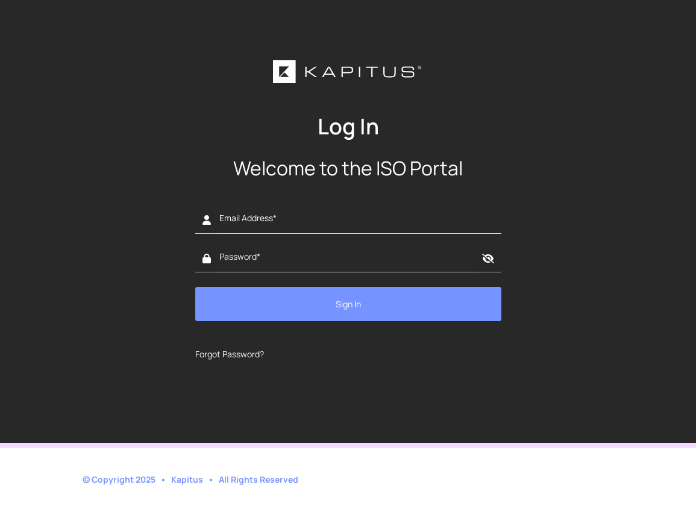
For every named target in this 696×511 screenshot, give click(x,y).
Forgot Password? (229, 354)
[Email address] (359, 220)
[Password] (346, 259)
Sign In (348, 304)
